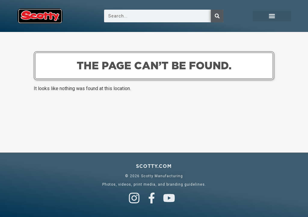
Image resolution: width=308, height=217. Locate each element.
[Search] (217, 16)
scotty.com (154, 166)
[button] (272, 16)
